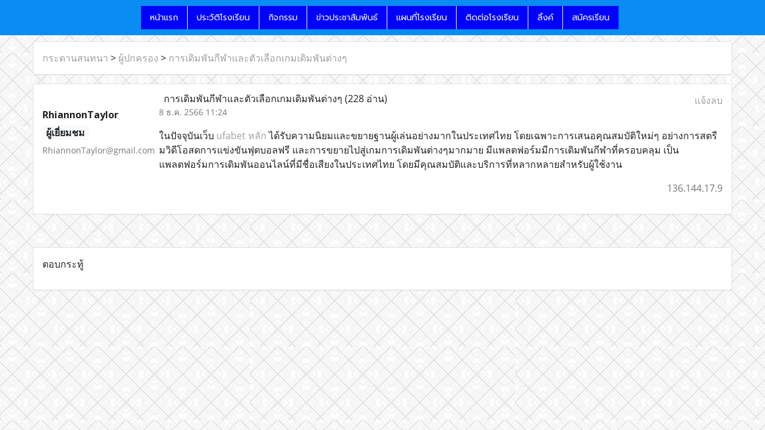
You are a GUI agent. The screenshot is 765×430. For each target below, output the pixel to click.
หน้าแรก (164, 17)
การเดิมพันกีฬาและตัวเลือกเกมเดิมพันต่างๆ (258, 57)
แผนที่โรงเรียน (421, 17)
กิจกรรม (283, 17)
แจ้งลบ (708, 100)
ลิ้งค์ (545, 17)
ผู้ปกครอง (138, 57)
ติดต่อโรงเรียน (492, 17)
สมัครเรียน (591, 17)
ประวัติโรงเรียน (223, 17)
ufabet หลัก (241, 135)
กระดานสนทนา (75, 57)
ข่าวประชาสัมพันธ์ (347, 17)
